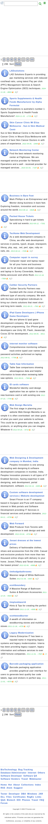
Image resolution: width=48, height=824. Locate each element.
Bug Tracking (25, 770)
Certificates (19, 797)
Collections (27, 785)
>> (32, 59)
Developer (14, 794)
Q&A (3, 800)
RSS (3, 788)
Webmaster (35, 779)
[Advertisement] (24, 31)
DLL (3, 797)
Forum (4, 803)
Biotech (11, 800)
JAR (41, 794)
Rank (18, 64)
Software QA (30, 776)
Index (38, 785)
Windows (32, 794)
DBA (23, 794)
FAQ (42, 800)
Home (4, 785)
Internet (32, 773)
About (16, 785)
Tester (4, 794)
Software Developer (11, 776)
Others (41, 773)
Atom (9, 788)
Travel (24, 779)
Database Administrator (13, 773)
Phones (26, 800)
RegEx (30, 797)
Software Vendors (10, 779)
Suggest (18, 788)
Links (38, 797)
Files (9, 797)
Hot (10, 785)
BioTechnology (9, 770)
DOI (19, 800)
